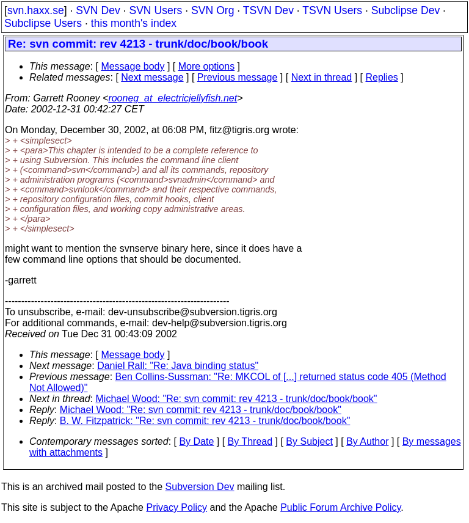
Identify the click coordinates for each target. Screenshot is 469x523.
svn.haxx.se (35, 10)
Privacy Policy (176, 507)
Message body (132, 66)
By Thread (250, 441)
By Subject (309, 441)
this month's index (133, 23)
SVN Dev (98, 10)
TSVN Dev (268, 10)
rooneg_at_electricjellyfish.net (172, 98)
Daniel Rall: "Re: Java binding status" (177, 365)
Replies (382, 77)
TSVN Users (332, 10)
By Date (196, 441)
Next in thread (321, 77)
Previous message (237, 77)
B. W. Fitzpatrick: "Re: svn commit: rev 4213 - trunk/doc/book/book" (205, 420)
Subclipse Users (43, 23)
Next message (152, 77)
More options (206, 66)
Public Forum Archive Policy (340, 507)
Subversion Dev (199, 486)
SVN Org (212, 10)
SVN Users (155, 10)
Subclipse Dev (405, 10)
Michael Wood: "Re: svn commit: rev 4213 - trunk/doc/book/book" (236, 398)
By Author (367, 441)
